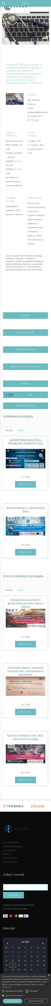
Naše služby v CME (25, 332)
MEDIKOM (25, 383)
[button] (25, 995)
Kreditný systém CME (25, 349)
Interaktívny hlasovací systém (25, 366)
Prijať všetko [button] (12, 1001)
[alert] (25, 989)
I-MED (19, 395)
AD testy (25, 315)
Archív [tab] (20, 430)
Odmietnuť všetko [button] (36, 1001)
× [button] (49, 975)
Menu (25, 3)
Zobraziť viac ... (25, 484)
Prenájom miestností (25, 405)
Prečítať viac (6, 987)
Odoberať (13, 895)
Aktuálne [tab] (9, 430)
